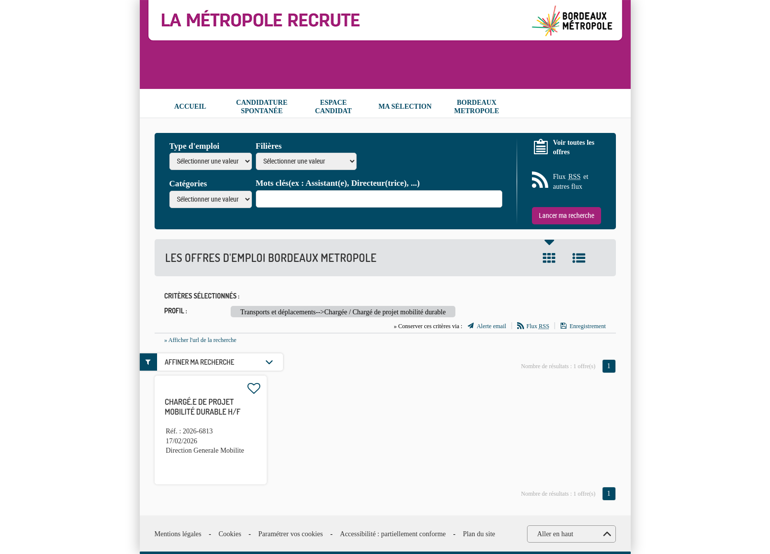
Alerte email (491, 326)
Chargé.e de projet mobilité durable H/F (203, 407)
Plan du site (479, 534)
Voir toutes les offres (574, 147)
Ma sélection (405, 106)
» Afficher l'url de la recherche (200, 340)
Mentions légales (178, 534)
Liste (578, 258)
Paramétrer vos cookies (290, 534)
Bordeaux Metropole (476, 107)
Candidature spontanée (261, 107)
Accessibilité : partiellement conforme (393, 534)
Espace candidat (333, 107)
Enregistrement (587, 326)
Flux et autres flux (571, 181)
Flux (538, 326)
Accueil (190, 106)
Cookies (229, 534)
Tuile (549, 258)
